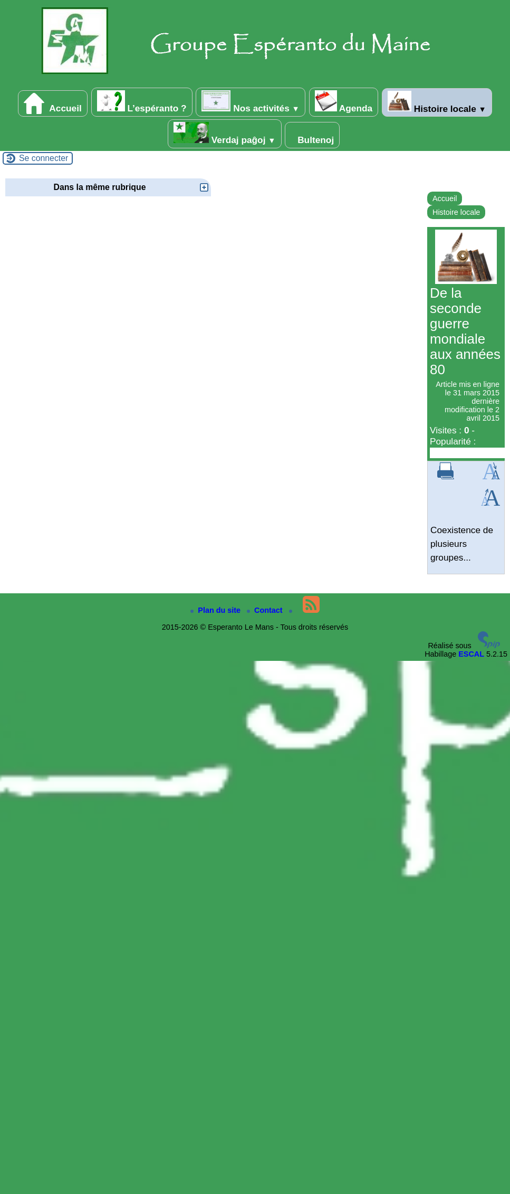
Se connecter (43, 158)
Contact (266, 610)
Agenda (343, 101)
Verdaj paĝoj (225, 133)
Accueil (53, 103)
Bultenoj (312, 135)
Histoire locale (437, 102)
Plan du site (216, 610)
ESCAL (471, 654)
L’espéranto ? (142, 101)
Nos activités (250, 101)
